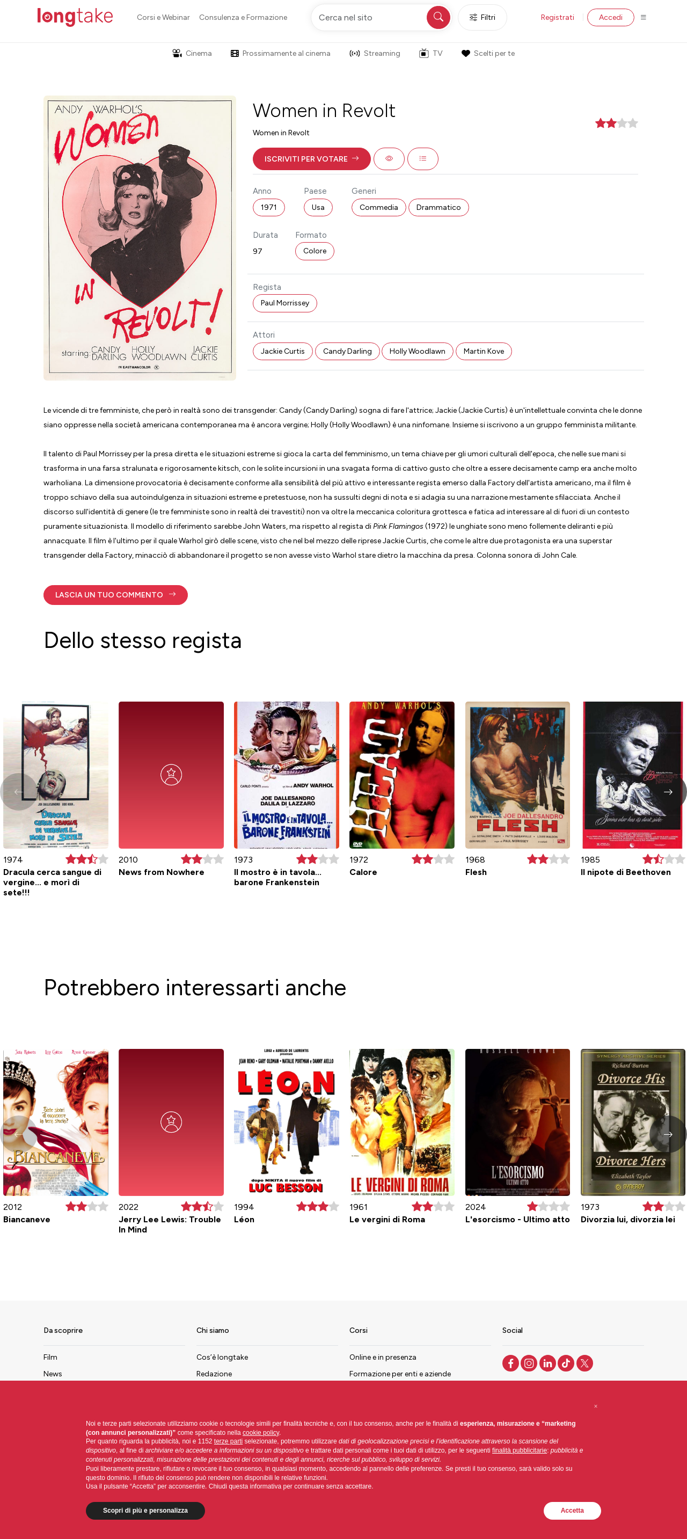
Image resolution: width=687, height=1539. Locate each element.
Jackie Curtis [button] (283, 351)
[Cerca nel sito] (381, 17)
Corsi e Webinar (163, 17)
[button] (312, 159)
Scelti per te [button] (488, 53)
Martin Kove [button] (484, 351)
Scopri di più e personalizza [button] (145, 1510)
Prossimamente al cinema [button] (281, 53)
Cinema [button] (192, 53)
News (52, 1373)
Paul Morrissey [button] (285, 303)
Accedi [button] (611, 17)
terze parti (228, 1441)
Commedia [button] (379, 207)
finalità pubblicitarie (519, 1450)
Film (50, 1357)
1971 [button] (269, 207)
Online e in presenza (382, 1357)
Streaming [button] (374, 53)
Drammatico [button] (438, 207)
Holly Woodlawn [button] (417, 351)
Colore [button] (314, 251)
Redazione (214, 1373)
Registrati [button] (557, 17)
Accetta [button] (572, 1510)
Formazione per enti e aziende (400, 1373)
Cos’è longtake (222, 1357)
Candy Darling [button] (347, 351)
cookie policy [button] (261, 1432)
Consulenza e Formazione (243, 17)
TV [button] (431, 53)
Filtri (482, 17)
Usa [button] (318, 207)
